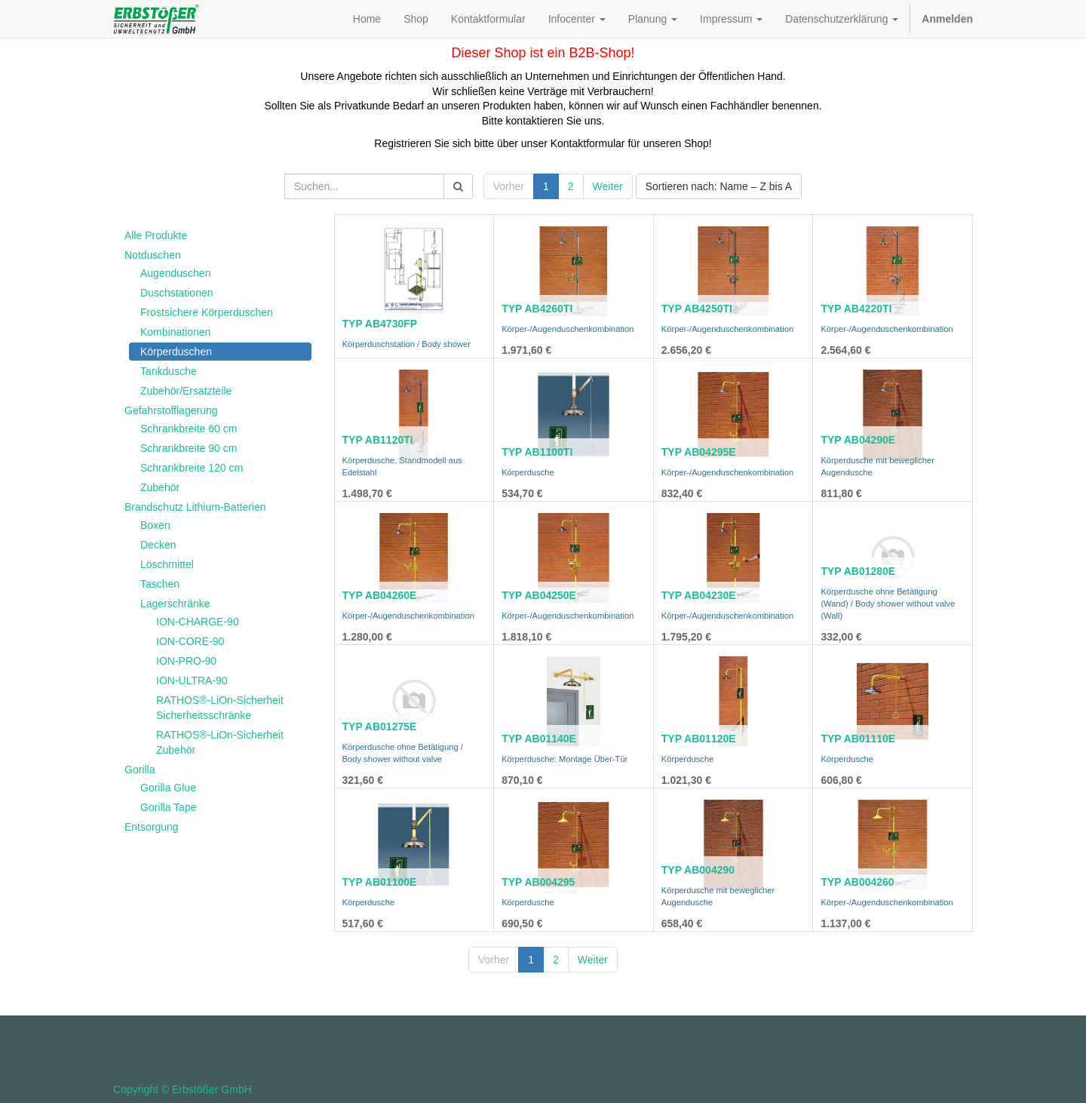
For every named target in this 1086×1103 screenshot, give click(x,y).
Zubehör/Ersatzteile (186, 391)
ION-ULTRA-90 (192, 680)
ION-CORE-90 (190, 641)
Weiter (608, 186)
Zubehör (159, 487)
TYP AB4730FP (380, 324)
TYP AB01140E (539, 739)
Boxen (155, 525)
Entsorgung (151, 827)
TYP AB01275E (379, 726)
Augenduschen (175, 273)
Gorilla (139, 769)
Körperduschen (176, 352)
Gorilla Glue (168, 788)
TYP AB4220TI (856, 309)
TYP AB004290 (698, 870)
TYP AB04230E (698, 595)
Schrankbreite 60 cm (188, 428)
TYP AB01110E (858, 739)
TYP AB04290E (858, 440)
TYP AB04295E (698, 452)
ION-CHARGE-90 (197, 622)
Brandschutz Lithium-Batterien (195, 507)
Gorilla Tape (168, 807)
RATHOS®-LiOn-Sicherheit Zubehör (220, 742)
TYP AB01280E (858, 571)
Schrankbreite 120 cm (191, 468)
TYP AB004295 (538, 882)
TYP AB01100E (379, 882)
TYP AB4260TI (537, 309)
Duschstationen (176, 293)
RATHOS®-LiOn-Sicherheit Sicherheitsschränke (220, 707)
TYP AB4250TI (696, 309)
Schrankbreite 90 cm (188, 448)
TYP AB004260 (857, 882)
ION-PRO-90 (186, 661)
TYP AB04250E (539, 595)
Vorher (508, 186)
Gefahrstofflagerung (171, 410)
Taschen (159, 584)
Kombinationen (175, 332)
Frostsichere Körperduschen (206, 312)
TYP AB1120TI (377, 440)
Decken (158, 545)
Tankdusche (168, 371)
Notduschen (152, 255)
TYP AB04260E (379, 595)
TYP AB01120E (698, 739)
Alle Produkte (155, 235)
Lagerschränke (175, 604)
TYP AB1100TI (537, 452)
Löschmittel (167, 564)
